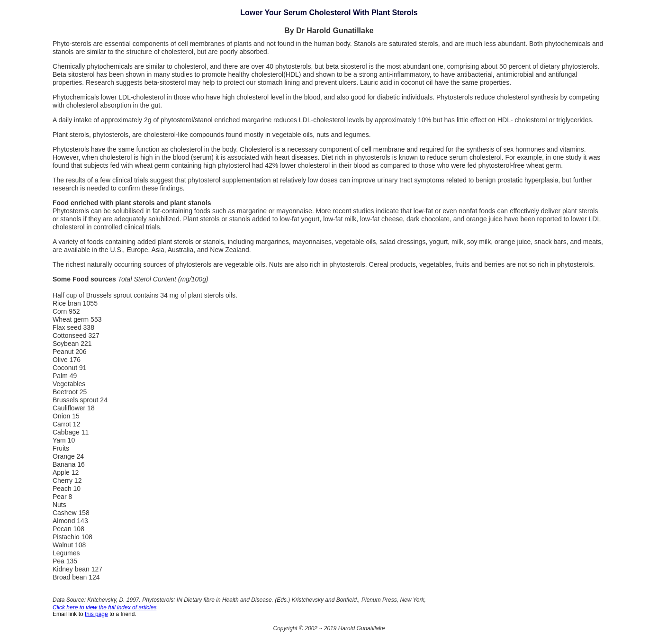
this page (96, 614)
